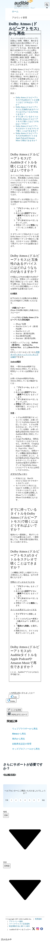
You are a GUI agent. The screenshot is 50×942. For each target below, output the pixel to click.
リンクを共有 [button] (14, 709)
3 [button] (20, 800)
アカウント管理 (19, 17)
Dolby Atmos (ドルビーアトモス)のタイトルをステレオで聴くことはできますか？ (27, 128)
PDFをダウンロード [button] (17, 714)
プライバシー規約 (16, 921)
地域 (5, 812)
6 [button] (34, 800)
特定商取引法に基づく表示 (19, 926)
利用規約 (38, 919)
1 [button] (11, 800)
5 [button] (29, 800)
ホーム (15, 11)
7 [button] (38, 800)
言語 (5, 862)
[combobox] (6, 815)
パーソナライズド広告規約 (19, 924)
